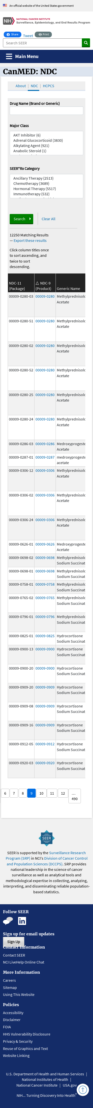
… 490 (75, 796)
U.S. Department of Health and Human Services (45, 1073)
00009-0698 (45, 557)
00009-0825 (45, 635)
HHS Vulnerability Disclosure (26, 1034)
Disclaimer (12, 1019)
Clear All (48, 218)
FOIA (7, 1026)
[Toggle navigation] (22, 56)
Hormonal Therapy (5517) (46, 188)
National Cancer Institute (37, 1085)
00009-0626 (45, 544)
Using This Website (18, 994)
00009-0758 (45, 584)
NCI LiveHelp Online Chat (23, 962)
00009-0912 (45, 743)
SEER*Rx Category (24, 168)
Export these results (30, 240)
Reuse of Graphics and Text (25, 1048)
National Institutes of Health (45, 1079)
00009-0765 (45, 597)
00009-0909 (45, 687)
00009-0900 (45, 648)
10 (41, 793)
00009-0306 (45, 470)
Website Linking (16, 1055)
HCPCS (48, 85)
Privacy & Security (17, 1041)
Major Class (19, 125)
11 (52, 793)
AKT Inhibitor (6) (46, 135)
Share (14, 34)
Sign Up (13, 941)
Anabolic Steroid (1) (46, 150)
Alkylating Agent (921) (46, 145)
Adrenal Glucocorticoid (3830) (46, 140)
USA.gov (70, 1085)
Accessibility (13, 1012)
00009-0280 (45, 296)
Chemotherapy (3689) (46, 183)
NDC (34, 85)
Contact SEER (14, 955)
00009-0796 (45, 616)
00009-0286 (45, 443)
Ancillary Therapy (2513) (46, 178)
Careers (9, 980)
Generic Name (68, 288)
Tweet (28, 35)
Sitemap (10, 987)
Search (19, 218)
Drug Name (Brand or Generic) (35, 103)
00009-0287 (45, 457)
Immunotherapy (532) (46, 194)
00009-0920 (45, 762)
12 (63, 793)
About (21, 85)
